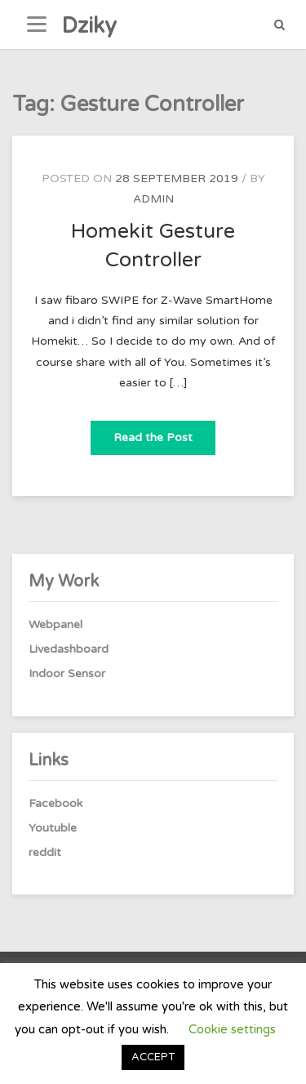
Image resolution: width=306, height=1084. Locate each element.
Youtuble (53, 828)
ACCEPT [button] (153, 1057)
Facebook (55, 803)
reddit (45, 852)
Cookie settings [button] (232, 1029)
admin (153, 199)
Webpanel (55, 624)
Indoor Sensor (67, 673)
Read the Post (164, 432)
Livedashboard (69, 649)
